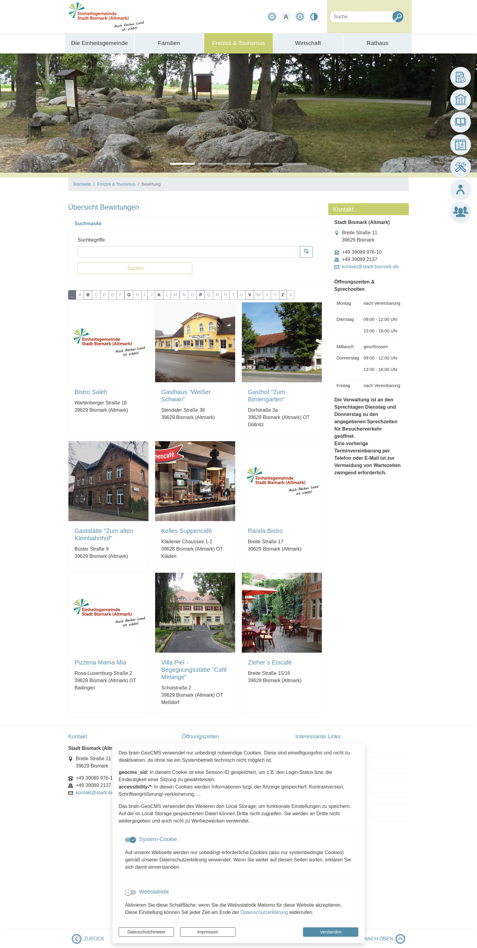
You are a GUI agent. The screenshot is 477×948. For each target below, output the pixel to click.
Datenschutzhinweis (146, 931)
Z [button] (283, 294)
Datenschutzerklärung (264, 912)
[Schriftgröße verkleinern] (271, 16)
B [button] (87, 294)
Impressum (207, 931)
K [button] (159, 294)
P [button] (200, 294)
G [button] (129, 294)
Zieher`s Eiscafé (270, 662)
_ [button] (72, 294)
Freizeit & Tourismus (116, 184)
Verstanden (331, 931)
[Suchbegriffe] (189, 252)
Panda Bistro (265, 530)
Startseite (82, 184)
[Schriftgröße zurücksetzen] (285, 16)
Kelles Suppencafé (186, 530)
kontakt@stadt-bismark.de (370, 266)
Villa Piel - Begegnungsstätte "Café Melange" (194, 669)
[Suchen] (135, 268)
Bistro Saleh (91, 392)
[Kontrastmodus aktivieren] (313, 16)
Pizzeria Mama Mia (100, 662)
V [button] (249, 294)
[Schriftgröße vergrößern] (299, 16)
